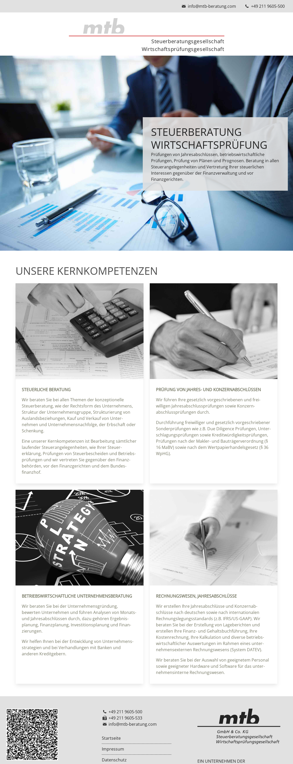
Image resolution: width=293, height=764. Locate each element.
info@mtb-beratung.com (212, 6)
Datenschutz (114, 760)
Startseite (111, 738)
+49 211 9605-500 (268, 6)
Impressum (113, 749)
